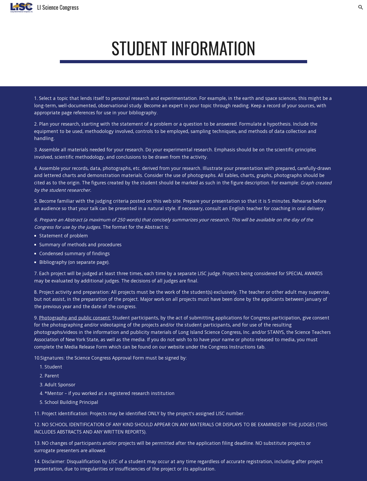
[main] (183, 50)
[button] (360, 7)
